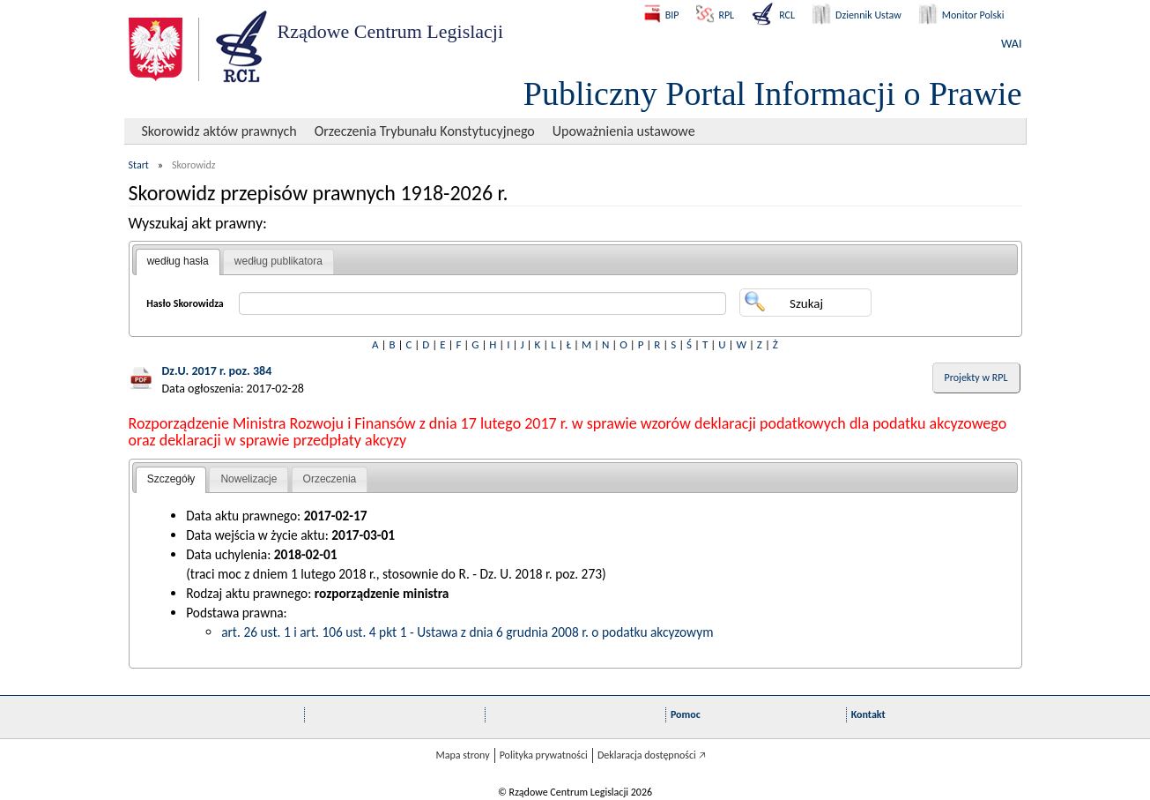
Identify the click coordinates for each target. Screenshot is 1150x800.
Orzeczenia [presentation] (330, 479)
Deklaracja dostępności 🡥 (651, 755)
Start (139, 165)
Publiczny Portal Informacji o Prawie (772, 93)
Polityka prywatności (544, 755)
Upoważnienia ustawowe (624, 131)
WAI (1011, 43)
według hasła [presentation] (178, 261)
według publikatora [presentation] (278, 261)
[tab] (178, 262)
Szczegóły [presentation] (171, 479)
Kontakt (868, 714)
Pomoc (686, 714)
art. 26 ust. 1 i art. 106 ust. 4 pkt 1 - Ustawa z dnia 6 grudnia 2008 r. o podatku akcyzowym (467, 632)
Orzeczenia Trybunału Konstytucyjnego (425, 131)
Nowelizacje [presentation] (248, 479)
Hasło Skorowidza (185, 303)
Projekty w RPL (976, 377)
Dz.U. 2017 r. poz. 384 (217, 370)
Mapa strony (462, 755)
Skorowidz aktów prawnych (219, 131)
